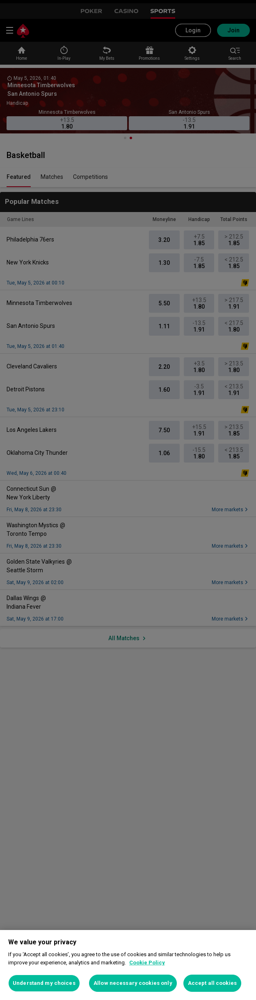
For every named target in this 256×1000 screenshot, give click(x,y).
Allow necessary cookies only (133, 983)
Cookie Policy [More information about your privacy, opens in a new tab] (147, 962)
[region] (128, 965)
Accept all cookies (212, 983)
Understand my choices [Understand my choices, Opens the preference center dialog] (44, 983)
